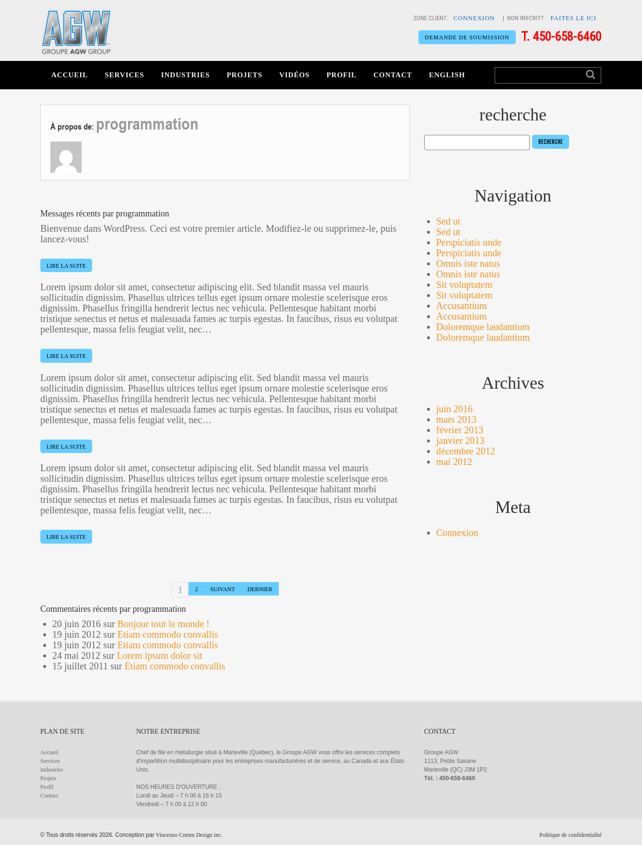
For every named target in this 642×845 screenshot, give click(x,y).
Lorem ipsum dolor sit (159, 655)
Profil (341, 75)
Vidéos (294, 75)
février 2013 (459, 430)
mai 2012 (454, 461)
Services (124, 75)
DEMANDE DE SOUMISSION (466, 37)
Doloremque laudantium (483, 326)
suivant (222, 589)
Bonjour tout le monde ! (164, 624)
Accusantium (461, 305)
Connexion (457, 532)
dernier (260, 589)
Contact (392, 75)
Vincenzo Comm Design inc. (189, 835)
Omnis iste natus (468, 263)
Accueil (69, 75)
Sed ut (448, 221)
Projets (244, 75)
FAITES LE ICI (573, 18)
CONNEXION (474, 18)
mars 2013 (456, 419)
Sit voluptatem (464, 284)
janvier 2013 (460, 440)
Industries (185, 75)
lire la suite (66, 265)
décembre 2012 (465, 451)
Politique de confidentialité (570, 835)
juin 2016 (454, 409)
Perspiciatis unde (468, 242)
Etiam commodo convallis (168, 634)
